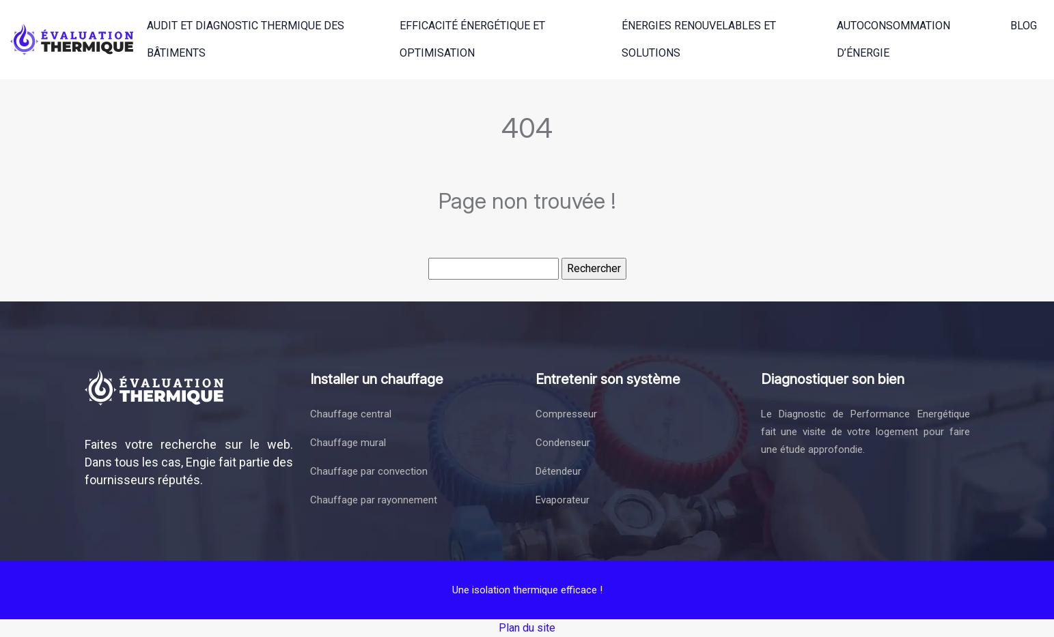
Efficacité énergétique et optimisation (472, 39)
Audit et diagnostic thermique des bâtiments (245, 39)
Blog (1023, 25)
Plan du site (527, 627)
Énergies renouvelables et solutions (699, 39)
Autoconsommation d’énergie (893, 39)
